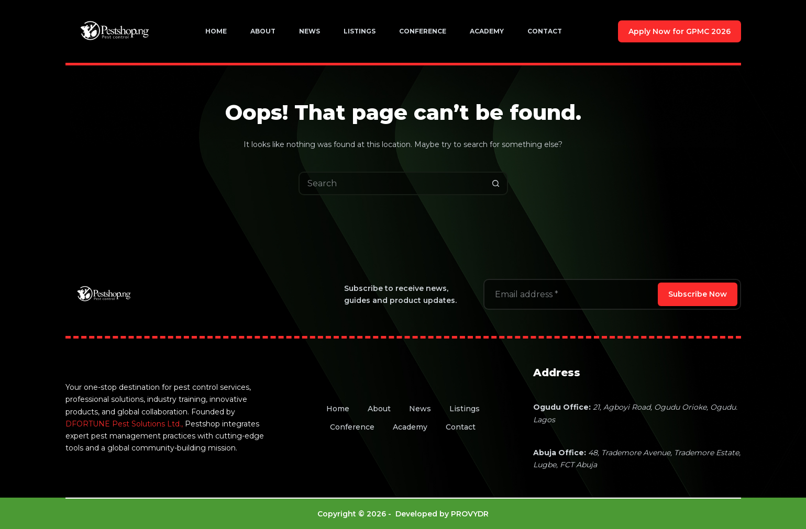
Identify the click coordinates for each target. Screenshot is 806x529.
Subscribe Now (697, 294)
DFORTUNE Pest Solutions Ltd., (124, 424)
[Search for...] (391, 183)
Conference (422, 31)
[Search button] (496, 183)
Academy (487, 31)
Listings (360, 31)
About (262, 31)
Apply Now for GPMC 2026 (679, 31)
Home (216, 31)
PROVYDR (470, 514)
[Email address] (570, 294)
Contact (544, 31)
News (309, 31)
